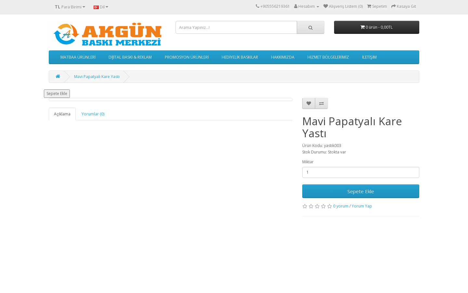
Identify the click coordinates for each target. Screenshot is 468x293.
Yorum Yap (362, 206)
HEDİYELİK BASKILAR (240, 57)
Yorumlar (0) (93, 114)
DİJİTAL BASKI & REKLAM (130, 57)
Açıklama (62, 114)
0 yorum (340, 206)
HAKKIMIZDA (282, 57)
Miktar (308, 162)
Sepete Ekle (56, 93)
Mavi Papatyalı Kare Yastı (97, 76)
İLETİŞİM (369, 57)
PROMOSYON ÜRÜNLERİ (187, 57)
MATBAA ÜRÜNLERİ (78, 57)
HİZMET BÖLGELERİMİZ (328, 57)
